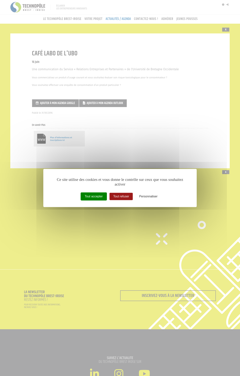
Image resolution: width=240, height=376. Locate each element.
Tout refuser (121, 196)
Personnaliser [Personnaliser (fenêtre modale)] (148, 196)
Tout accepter (94, 196)
